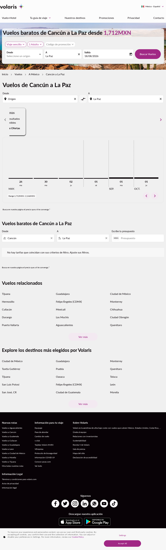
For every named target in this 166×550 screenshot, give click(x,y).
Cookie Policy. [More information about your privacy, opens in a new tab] (78, 537)
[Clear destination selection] (161, 99)
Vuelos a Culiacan (9, 440)
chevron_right (154, 195)
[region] (83, 539)
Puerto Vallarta (10, 324)
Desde (10, 52)
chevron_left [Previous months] (5, 119)
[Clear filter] (51, 238)
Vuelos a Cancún (9, 432)
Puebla (60, 368)
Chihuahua (116, 309)
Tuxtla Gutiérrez (11, 368)
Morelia (114, 392)
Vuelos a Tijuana (9, 461)
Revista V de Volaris (81, 445)
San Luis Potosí (10, 384)
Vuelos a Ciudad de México (13, 453)
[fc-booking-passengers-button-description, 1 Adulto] (34, 44)
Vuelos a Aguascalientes (12, 428)
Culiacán (7, 309)
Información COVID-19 (45, 457)
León (112, 384)
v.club (37, 440)
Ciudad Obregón (119, 317)
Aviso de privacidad (10, 483)
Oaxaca (60, 376)
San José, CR (9, 392)
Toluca (113, 376)
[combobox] (22, 56)
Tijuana (6, 293)
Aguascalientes (64, 324)
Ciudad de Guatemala (68, 392)
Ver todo (38, 466)
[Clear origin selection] (75, 99)
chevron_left (146, 195)
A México (34, 74)
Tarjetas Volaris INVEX (44, 445)
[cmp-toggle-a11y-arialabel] (83, 99)
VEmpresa (39, 449)
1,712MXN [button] (117, 32)
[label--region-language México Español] (152, 6)
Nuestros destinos (75, 17)
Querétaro (116, 324)
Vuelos (18, 74)
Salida (87, 52)
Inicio (5, 74)
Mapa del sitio (79, 453)
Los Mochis (62, 317)
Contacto (158, 17)
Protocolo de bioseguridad (46, 453)
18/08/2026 (91, 56)
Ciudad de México (120, 293)
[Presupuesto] (141, 238)
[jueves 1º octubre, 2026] (146, 178)
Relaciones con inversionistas (85, 436)
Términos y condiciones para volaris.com (19, 479)
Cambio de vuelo (42, 436)
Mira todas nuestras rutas (12, 466)
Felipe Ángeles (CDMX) (69, 301)
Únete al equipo (79, 432)
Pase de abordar (41, 432)
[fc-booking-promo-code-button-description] (58, 44)
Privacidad (134, 17)
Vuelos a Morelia (9, 457)
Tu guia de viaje (41, 18)
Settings (122, 535)
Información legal (9, 487)
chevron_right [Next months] (160, 119)
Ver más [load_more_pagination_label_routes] (83, 336)
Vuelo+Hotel (9, 17)
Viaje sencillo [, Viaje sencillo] (14, 44)
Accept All (122, 543)
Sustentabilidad (79, 440)
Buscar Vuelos (148, 54)
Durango (7, 317)
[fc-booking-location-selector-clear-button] (79, 54)
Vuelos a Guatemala (10, 436)
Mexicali (60, 309)
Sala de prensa (79, 449)
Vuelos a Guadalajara (11, 445)
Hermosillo (8, 301)
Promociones (106, 17)
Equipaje (38, 428)
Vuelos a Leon (8, 449)
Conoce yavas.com (43, 461)
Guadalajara (63, 293)
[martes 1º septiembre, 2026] (121, 178)
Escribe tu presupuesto (123, 231)
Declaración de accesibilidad (85, 457)
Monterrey (116, 301)
